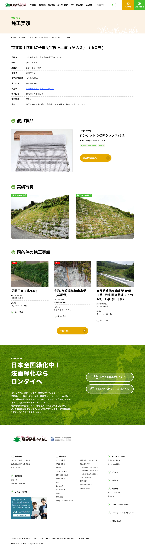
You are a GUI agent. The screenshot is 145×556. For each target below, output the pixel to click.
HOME (14, 37)
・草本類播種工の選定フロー (89, 467)
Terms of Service (77, 538)
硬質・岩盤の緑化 (62, 475)
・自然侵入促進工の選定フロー (89, 474)
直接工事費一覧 (85, 477)
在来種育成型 (60, 490)
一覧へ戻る (73, 331)
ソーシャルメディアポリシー (123, 513)
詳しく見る (19, 312)
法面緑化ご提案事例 (18, 483)
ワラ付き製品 (60, 460)
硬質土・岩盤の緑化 (88, 146)
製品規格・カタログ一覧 (89, 460)
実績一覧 (14, 480)
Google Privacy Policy (57, 538)
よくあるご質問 (62, 5)
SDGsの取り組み (77, 5)
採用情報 (128, 5)
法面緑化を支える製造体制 (20, 464)
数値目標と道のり (114, 460)
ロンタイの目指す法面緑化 (20, 460)
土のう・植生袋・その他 (64, 501)
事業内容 (33, 5)
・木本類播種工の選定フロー (89, 470)
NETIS (58, 482)
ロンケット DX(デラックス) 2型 (40, 89)
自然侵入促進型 (61, 471)
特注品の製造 (85, 488)
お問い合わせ (139, 5)
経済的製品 (60, 497)
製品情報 (51, 5)
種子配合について (86, 485)
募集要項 (111, 496)
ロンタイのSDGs (114, 464)
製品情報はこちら (96, 158)
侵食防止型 (60, 486)
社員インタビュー (114, 492)
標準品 (101, 146)
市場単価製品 (60, 464)
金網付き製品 (60, 479)
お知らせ (115, 472)
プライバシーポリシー (120, 504)
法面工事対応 (16, 467)
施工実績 (42, 5)
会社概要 (89, 5)
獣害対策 (83, 481)
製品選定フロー (85, 464)
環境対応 (59, 467)
